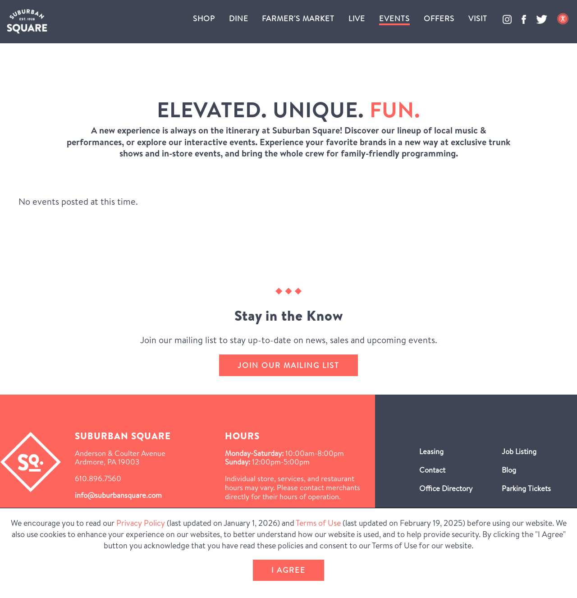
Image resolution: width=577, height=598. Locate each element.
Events (394, 18)
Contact (432, 470)
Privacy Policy (140, 523)
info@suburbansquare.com (118, 495)
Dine (238, 18)
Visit (477, 18)
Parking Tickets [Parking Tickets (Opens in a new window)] (526, 488)
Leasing (431, 451)
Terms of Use (318, 523)
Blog (509, 470)
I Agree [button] (288, 570)
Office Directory (445, 488)
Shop (204, 18)
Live (356, 18)
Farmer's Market (298, 18)
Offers (439, 18)
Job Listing (519, 451)
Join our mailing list (288, 365)
